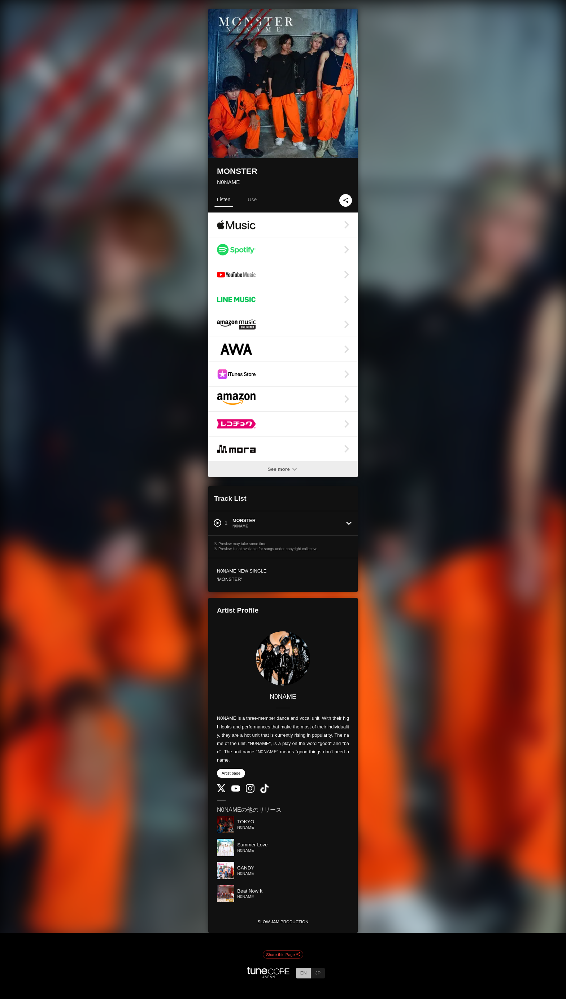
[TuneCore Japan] (268, 976)
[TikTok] (264, 791)
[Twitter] (221, 790)
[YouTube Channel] (235, 790)
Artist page (231, 773)
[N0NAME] (283, 658)
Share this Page (283, 954)
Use (252, 199)
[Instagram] (250, 791)
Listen (223, 199)
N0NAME (228, 182)
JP (318, 973)
